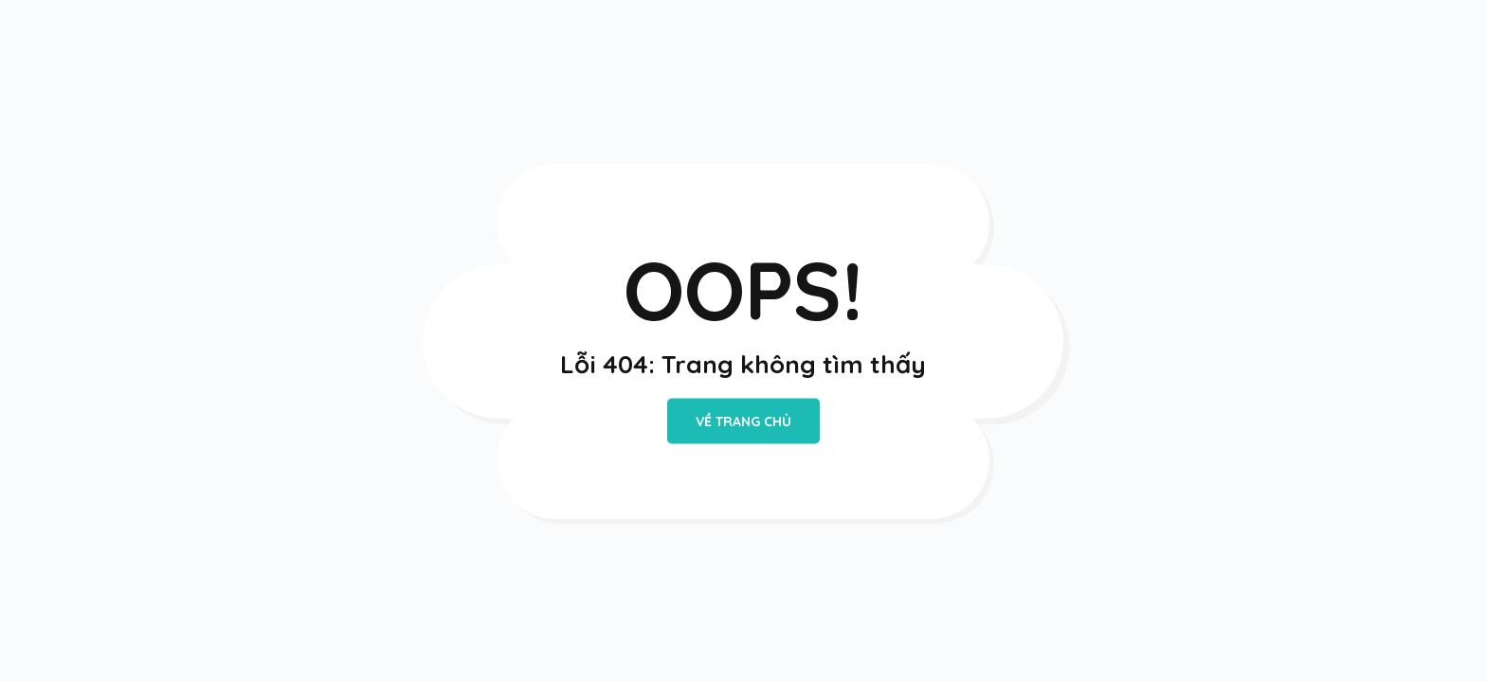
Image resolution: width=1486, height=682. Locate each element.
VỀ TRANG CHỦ (743, 421)
